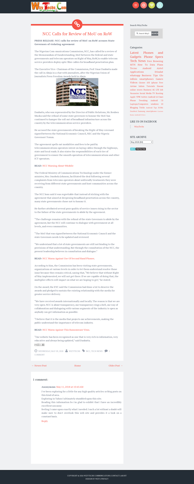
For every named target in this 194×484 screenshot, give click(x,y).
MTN (132, 64)
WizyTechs (74, 351)
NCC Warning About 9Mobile (58, 165)
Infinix (141, 86)
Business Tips (150, 75)
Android (146, 68)
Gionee (142, 82)
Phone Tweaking (138, 100)
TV (153, 93)
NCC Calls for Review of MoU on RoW (77, 33)
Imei (161, 97)
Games (159, 78)
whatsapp (135, 75)
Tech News (97, 351)
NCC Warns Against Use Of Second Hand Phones (68, 258)
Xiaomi (160, 86)
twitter (144, 97)
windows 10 (157, 104)
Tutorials (151, 86)
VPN (138, 97)
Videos (133, 82)
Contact (115, 475)
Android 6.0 (153, 97)
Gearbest (133, 111)
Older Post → (116, 365)
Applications (137, 71)
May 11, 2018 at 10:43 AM (69, 386)
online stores (136, 89)
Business (147, 89)
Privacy (104, 479)
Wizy (97, 479)
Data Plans (156, 64)
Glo (161, 75)
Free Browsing (155, 61)
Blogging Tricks (137, 107)
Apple (132, 97)
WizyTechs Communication (97, 475)
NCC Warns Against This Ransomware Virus (66, 329)
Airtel (160, 68)
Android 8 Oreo (140, 115)
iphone (154, 82)
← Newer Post (39, 365)
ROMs (160, 107)
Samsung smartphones (147, 111)
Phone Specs (153, 57)
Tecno (133, 68)
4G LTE (155, 89)
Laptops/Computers (139, 104)
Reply (44, 421)
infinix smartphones (142, 78)
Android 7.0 (157, 100)
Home (77, 365)
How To (142, 64)
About (124, 475)
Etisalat (159, 71)
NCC (88, 351)
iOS (148, 82)
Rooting (159, 93)
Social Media (146, 93)
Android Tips (151, 107)
